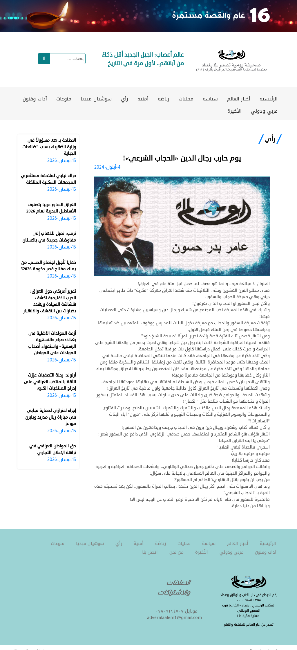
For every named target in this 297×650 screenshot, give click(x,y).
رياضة (163, 98)
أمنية (142, 98)
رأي (124, 98)
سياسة (210, 98)
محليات (186, 98)
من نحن (176, 552)
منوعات (63, 98)
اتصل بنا (150, 552)
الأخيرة (234, 111)
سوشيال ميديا (96, 98)
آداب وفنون (35, 98)
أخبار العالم (238, 98)
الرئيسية (269, 98)
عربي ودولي (264, 111)
